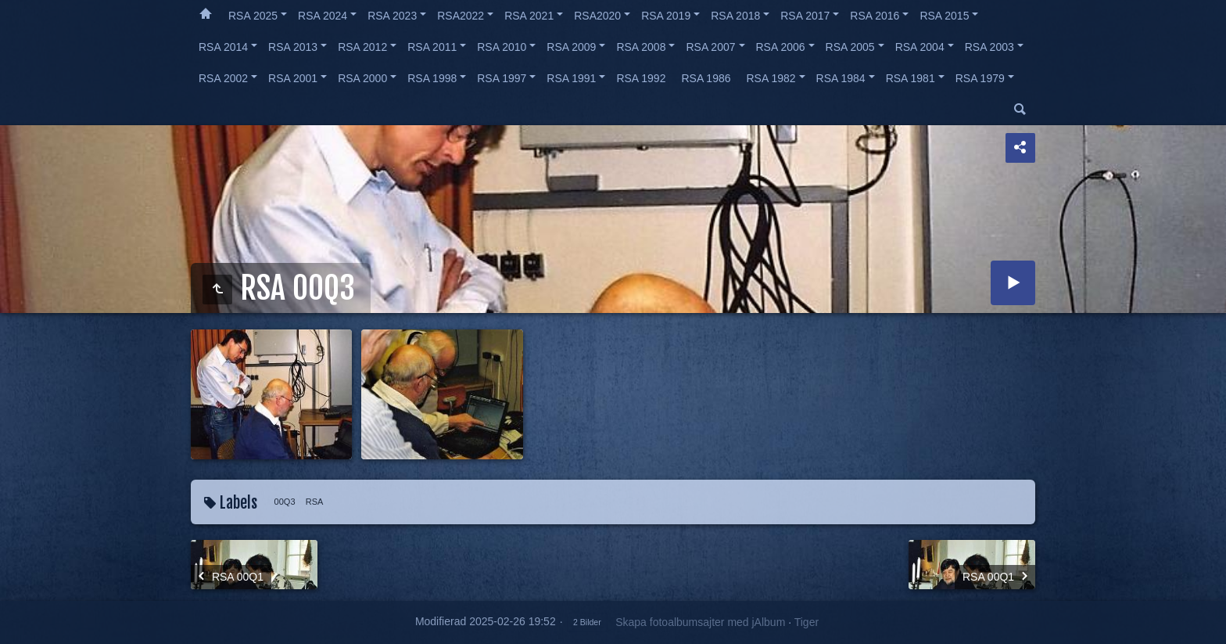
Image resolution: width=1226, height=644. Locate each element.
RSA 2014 (223, 47)
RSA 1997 (501, 78)
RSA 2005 (850, 47)
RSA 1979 (980, 78)
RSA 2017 (805, 15)
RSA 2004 (920, 47)
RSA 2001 (292, 78)
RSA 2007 (710, 47)
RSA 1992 (640, 78)
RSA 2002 (223, 78)
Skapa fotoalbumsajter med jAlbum (700, 622)
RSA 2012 (362, 47)
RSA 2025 (253, 15)
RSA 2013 (292, 47)
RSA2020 (597, 15)
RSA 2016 (874, 15)
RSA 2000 (362, 78)
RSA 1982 (771, 78)
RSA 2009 (571, 47)
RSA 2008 (640, 47)
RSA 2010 (501, 47)
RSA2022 (460, 15)
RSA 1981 (910, 78)
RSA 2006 (780, 47)
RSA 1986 (705, 78)
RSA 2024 (322, 15)
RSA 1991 (571, 78)
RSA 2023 (392, 15)
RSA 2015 (944, 15)
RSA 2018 (735, 15)
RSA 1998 (432, 78)
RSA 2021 (529, 15)
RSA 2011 (432, 47)
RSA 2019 (665, 15)
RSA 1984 (841, 78)
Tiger (806, 622)
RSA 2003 (989, 47)
